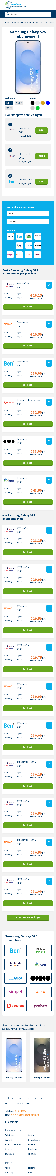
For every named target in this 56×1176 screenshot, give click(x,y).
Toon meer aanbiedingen (28, 917)
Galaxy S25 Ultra (42, 1077)
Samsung (9, 1172)
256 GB (19, 103)
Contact (32, 1135)
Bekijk (42, 130)
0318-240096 (20, 1111)
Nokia (30, 1172)
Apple (7, 1167)
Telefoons (10, 1135)
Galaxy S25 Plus (14, 1077)
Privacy (31, 1144)
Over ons (9, 1149)
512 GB (9, 108)
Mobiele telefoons (22, 22)
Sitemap (32, 1153)
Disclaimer (33, 1149)
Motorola (32, 1167)
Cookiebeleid (34, 1139)
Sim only (9, 1139)
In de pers (9, 1153)
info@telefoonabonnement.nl (25, 1114)
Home (7, 22)
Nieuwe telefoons (13, 1144)
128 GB (9, 103)
